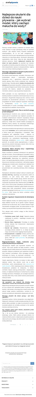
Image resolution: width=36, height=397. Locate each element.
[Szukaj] (10, 5)
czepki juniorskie (20, 237)
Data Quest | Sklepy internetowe (24, 394)
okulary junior (20, 140)
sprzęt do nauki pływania (24, 103)
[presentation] (11, 358)
